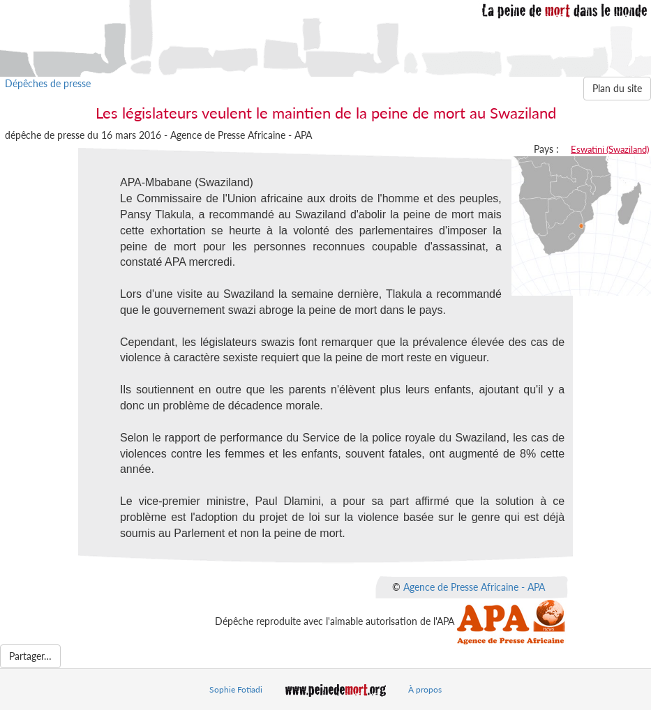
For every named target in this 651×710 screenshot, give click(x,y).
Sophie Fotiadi (235, 689)
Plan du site (617, 88)
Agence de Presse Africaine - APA (474, 586)
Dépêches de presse (48, 83)
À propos (425, 689)
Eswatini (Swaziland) (610, 149)
